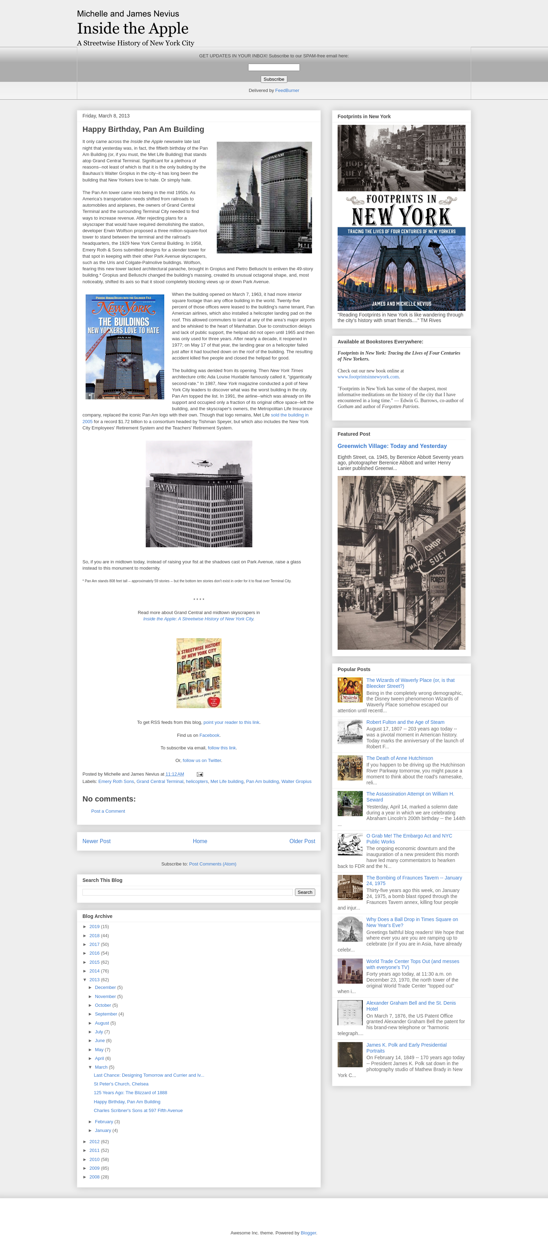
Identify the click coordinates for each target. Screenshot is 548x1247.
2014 (95, 971)
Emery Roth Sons (116, 781)
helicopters (197, 781)
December (106, 987)
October (104, 1005)
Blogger (308, 1232)
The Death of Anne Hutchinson (400, 758)
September (106, 1014)
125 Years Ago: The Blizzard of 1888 (130, 1092)
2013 (95, 979)
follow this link (222, 747)
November (106, 996)
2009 (95, 1168)
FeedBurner (287, 90)
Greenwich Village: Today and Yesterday (392, 446)
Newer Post (96, 841)
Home (200, 841)
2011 (95, 1150)
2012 (95, 1141)
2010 (95, 1159)
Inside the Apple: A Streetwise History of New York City (198, 618)
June (100, 1040)
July (99, 1031)
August (102, 1023)
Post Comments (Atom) (212, 864)
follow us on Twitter (202, 760)
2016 (95, 953)
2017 (95, 944)
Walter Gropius (296, 781)
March (102, 1067)
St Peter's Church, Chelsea (121, 1083)
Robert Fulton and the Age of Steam (406, 722)
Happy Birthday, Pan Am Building (127, 1101)
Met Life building (227, 781)
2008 (95, 1177)
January (104, 1130)
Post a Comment (108, 811)
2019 (95, 926)
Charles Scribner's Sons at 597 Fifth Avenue (138, 1110)
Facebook (209, 735)
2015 (95, 962)
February (105, 1121)
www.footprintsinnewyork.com (368, 376)
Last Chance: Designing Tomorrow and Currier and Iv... (149, 1075)
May (100, 1049)
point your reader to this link (231, 722)
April (100, 1058)
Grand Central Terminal (160, 781)
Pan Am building (262, 781)
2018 (95, 935)
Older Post (302, 841)
